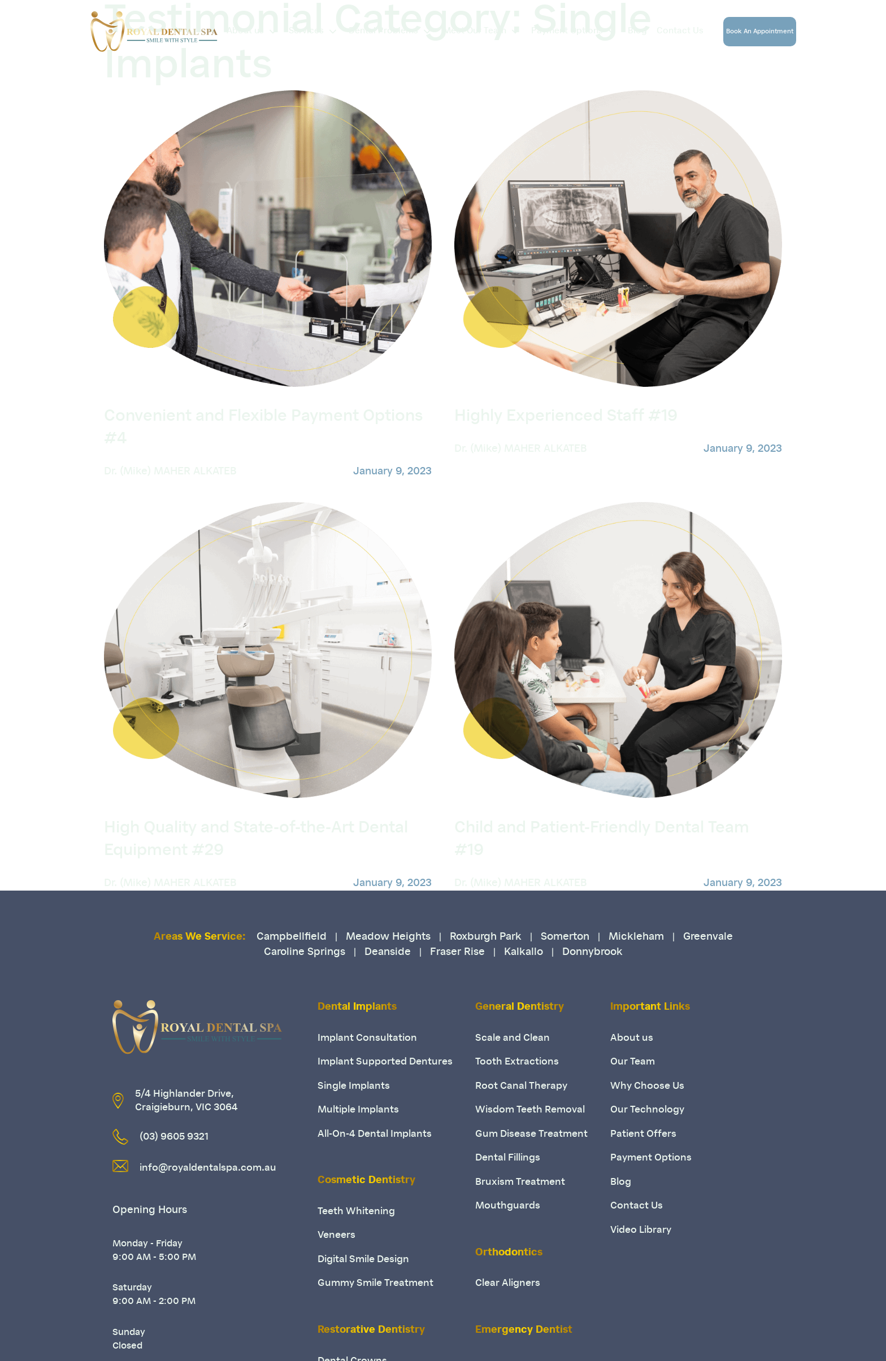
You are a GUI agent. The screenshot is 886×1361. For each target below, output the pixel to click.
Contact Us (680, 31)
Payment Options (577, 32)
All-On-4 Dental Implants (375, 1134)
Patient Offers (643, 1134)
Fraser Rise (457, 953)
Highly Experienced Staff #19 (565, 417)
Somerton (565, 937)
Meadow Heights (388, 937)
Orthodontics (508, 1253)
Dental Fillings (507, 1158)
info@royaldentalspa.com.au (208, 1168)
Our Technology (647, 1110)
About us (256, 32)
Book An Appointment (759, 32)
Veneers (336, 1235)
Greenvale (708, 937)
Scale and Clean (512, 1038)
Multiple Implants (358, 1110)
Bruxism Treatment (520, 1182)
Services (317, 32)
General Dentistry (519, 1007)
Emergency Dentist (523, 1330)
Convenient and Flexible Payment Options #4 (263, 428)
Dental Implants (357, 1007)
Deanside (387, 953)
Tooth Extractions (517, 1062)
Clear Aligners (507, 1283)
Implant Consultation (367, 1038)
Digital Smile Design (363, 1259)
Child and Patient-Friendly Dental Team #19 (601, 840)
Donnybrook (592, 953)
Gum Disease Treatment (531, 1134)
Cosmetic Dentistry (366, 1181)
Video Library (640, 1230)
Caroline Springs (304, 953)
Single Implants (354, 1086)
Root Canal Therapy (521, 1086)
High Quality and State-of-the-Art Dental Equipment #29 (256, 840)
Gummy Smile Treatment (375, 1283)
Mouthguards (507, 1206)
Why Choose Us (647, 1086)
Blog (637, 31)
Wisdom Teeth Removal (530, 1110)
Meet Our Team (485, 32)
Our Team (632, 1062)
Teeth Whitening (356, 1211)
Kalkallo (523, 953)
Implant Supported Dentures (385, 1062)
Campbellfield (292, 937)
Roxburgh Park (486, 937)
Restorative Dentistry (371, 1330)
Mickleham (636, 937)
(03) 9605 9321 (174, 1137)
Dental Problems (394, 32)
